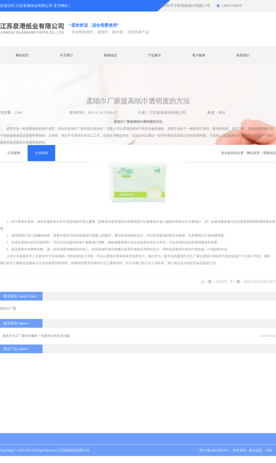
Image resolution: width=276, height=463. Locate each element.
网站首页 (22, 55)
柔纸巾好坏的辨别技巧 (260, 231)
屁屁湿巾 (221, 231)
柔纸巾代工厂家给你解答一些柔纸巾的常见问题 (36, 285)
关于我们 (66, 55)
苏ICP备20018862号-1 (214, 446)
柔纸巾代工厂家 (188, 205)
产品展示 (154, 55)
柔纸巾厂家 (237, 85)
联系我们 (242, 55)
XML (269, 446)
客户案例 (198, 55)
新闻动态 (110, 55)
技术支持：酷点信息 (247, 446)
